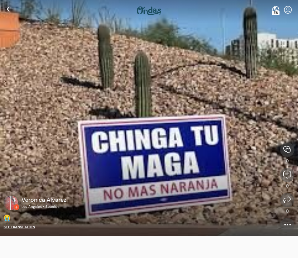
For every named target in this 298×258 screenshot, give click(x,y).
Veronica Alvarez (43, 200)
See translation (19, 227)
